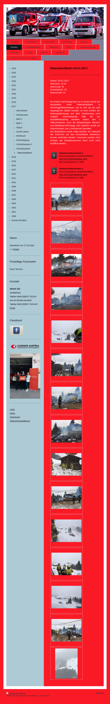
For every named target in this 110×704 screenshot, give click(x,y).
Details (16, 249)
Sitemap (22, 693)
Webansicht (100, 693)
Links (12, 409)
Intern (12, 413)
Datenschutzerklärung (20, 421)
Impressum (15, 417)
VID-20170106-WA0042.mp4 (73, 159)
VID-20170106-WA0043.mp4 (73, 174)
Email (12, 308)
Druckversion (12, 693)
